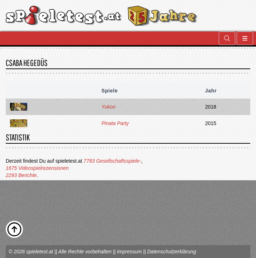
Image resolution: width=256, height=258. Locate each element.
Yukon (108, 107)
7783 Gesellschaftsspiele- (112, 161)
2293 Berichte (21, 175)
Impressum (129, 251)
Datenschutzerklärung (171, 251)
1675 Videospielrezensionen (37, 168)
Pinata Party (115, 123)
